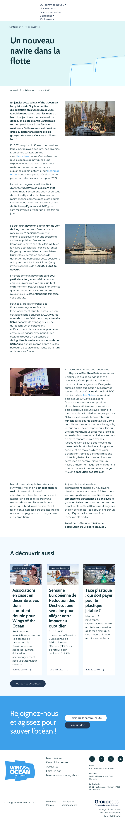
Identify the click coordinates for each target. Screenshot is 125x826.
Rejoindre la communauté (86, 718)
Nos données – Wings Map (62, 775)
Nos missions (48, 8)
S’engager (46, 15)
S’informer (46, 19)
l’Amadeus (22, 156)
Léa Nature (89, 395)
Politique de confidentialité (69, 803)
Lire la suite (20, 669)
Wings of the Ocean (17, 802)
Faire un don (77, 724)
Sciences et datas (50, 12)
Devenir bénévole (57, 762)
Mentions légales (51, 803)
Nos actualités (32, 26)
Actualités (52, 766)
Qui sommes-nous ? (52, 4)
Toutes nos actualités (28, 683)
